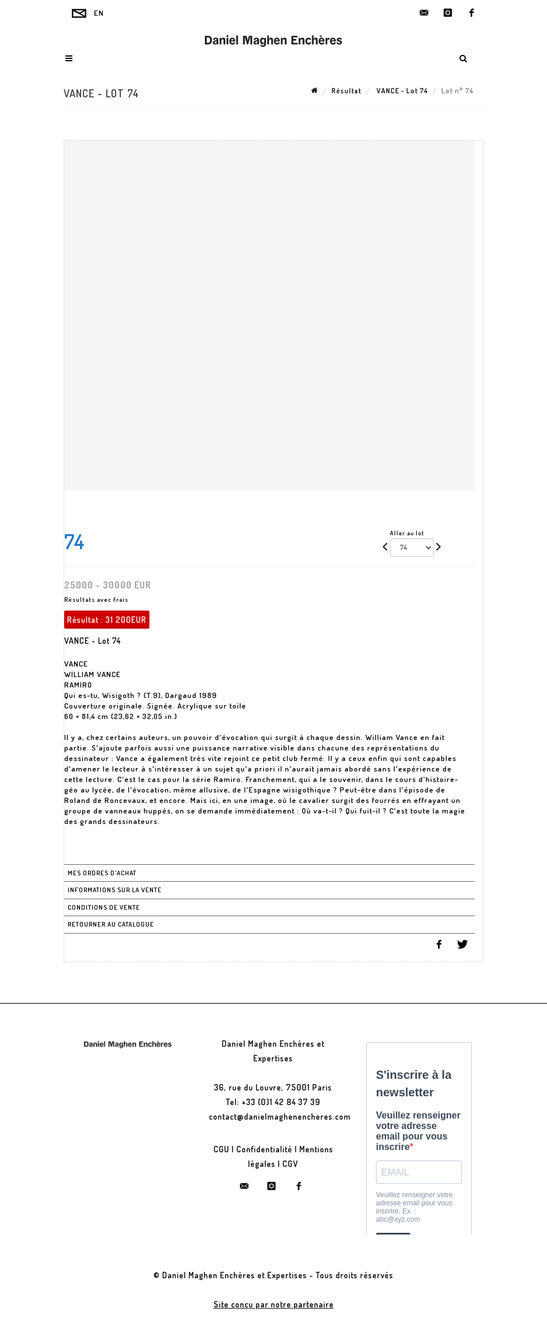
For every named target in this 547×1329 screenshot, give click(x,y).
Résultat (346, 90)
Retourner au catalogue (111, 924)
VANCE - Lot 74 (401, 90)
